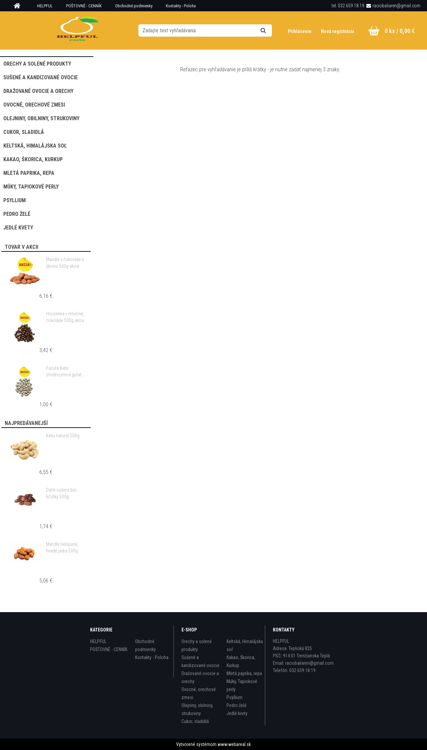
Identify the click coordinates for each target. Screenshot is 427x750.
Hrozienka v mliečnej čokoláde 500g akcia (65, 317)
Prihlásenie (300, 31)
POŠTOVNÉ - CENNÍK (84, 5)
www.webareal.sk (234, 744)
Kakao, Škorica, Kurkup (241, 661)
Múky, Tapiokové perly (242, 685)
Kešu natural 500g (62, 435)
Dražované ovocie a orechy (200, 677)
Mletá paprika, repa (244, 673)
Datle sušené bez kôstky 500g (61, 493)
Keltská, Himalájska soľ (245, 645)
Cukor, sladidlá (195, 721)
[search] (271, 30)
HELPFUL (45, 5)
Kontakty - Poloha (181, 5)
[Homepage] (19, 6)
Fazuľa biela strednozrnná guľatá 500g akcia (65, 371)
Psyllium (235, 697)
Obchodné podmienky (133, 5)
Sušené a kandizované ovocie (200, 661)
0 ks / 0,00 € (400, 30)
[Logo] (78, 30)
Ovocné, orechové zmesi (198, 693)
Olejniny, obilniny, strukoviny (197, 709)
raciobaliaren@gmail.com (396, 5)
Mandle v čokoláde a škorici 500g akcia (65, 263)
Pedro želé (237, 705)
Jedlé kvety (237, 713)
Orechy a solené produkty (196, 645)
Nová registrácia (337, 31)
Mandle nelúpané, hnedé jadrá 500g (62, 548)
